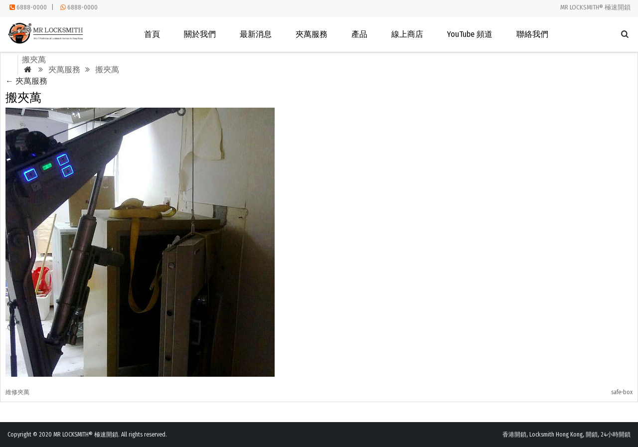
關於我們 (200, 34)
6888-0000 (31, 7)
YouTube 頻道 (469, 34)
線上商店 (407, 34)
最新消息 (256, 34)
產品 (359, 34)
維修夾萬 (17, 392)
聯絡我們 (532, 34)
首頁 (152, 34)
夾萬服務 (311, 34)
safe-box (622, 392)
